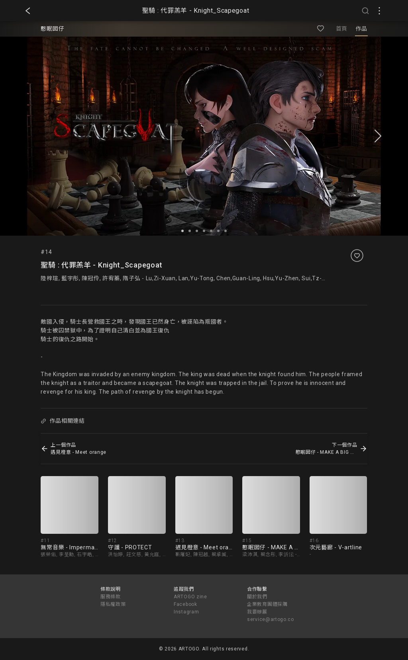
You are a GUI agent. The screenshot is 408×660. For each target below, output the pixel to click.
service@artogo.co (270, 619)
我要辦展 (257, 612)
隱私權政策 (113, 604)
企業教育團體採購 (267, 604)
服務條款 (110, 596)
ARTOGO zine (190, 596)
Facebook (185, 604)
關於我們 (257, 596)
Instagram (186, 612)
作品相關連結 (63, 421)
